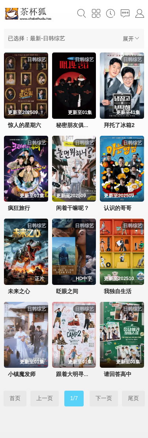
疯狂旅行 (19, 208)
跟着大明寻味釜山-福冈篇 (87, 374)
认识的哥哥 (117, 208)
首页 (15, 398)
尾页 (133, 398)
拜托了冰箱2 (119, 125)
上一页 (44, 398)
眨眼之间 (67, 291)
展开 (131, 38)
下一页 (104, 398)
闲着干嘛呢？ (72, 208)
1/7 (74, 398)
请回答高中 (117, 374)
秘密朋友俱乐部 (75, 125)
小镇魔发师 (22, 374)
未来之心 (19, 291)
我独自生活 (117, 291)
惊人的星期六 (24, 125)
